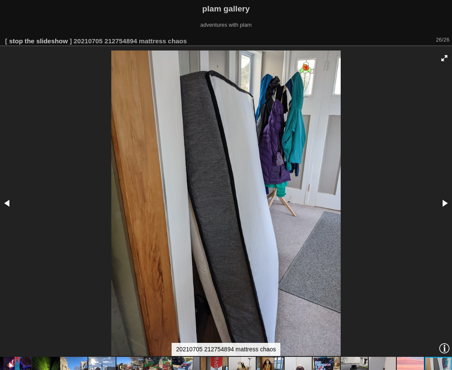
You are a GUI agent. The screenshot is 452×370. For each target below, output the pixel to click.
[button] (444, 58)
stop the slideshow (38, 41)
